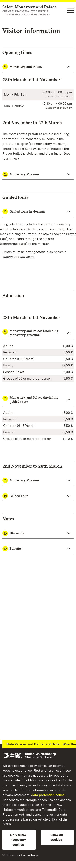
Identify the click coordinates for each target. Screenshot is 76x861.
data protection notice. (48, 795)
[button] (38, 333)
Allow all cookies (56, 837)
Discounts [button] (13, 533)
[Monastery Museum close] (38, 174)
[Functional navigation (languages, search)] (70, 10)
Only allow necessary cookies (18, 840)
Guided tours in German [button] (23, 211)
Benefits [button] (12, 548)
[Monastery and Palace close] (38, 66)
